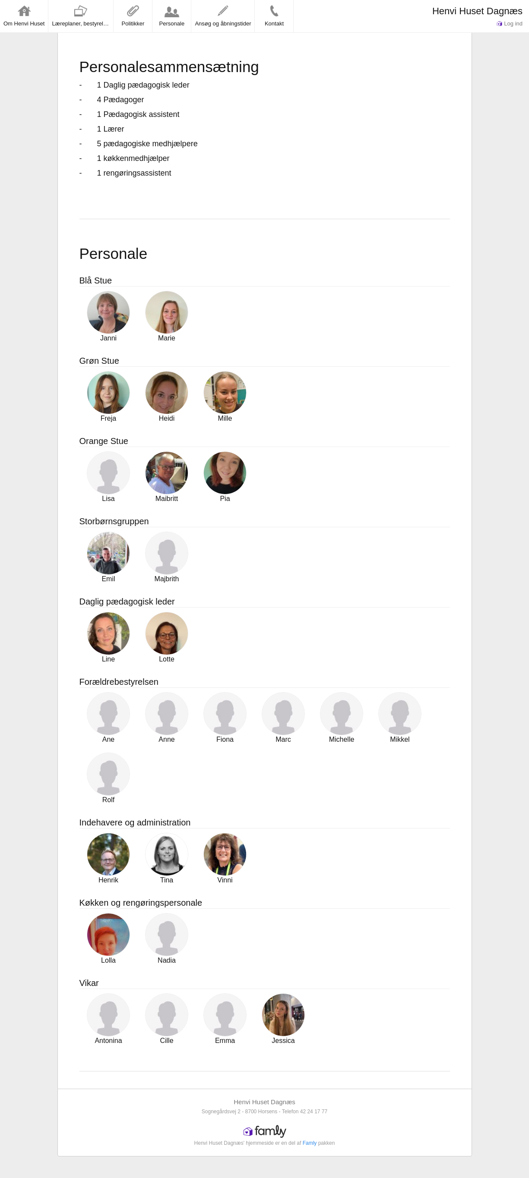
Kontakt (274, 15)
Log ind (510, 23)
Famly (310, 1143)
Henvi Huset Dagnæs (477, 11)
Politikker (133, 15)
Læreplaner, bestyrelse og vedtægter (82, 15)
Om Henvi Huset (23, 15)
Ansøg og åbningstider (223, 15)
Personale (172, 15)
